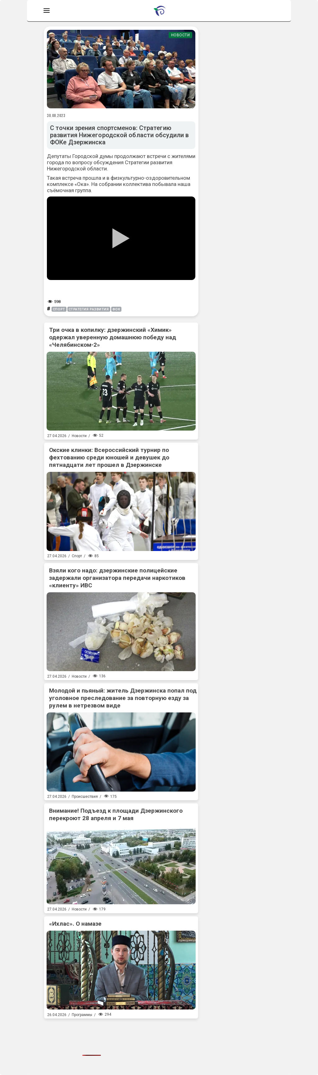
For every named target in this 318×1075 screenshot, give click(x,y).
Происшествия (85, 796)
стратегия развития (89, 309)
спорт (59, 309)
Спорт (77, 556)
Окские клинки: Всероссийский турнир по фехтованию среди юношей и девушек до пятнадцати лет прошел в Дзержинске (109, 457)
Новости (180, 35)
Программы (82, 1015)
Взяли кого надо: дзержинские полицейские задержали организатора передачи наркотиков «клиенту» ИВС (117, 578)
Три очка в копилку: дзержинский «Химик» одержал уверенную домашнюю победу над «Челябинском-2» (112, 337)
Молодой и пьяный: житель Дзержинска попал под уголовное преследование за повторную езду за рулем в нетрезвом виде (123, 698)
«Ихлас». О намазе (75, 923)
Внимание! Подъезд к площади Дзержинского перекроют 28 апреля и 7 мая (116, 814)
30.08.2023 (56, 115)
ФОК (116, 309)
